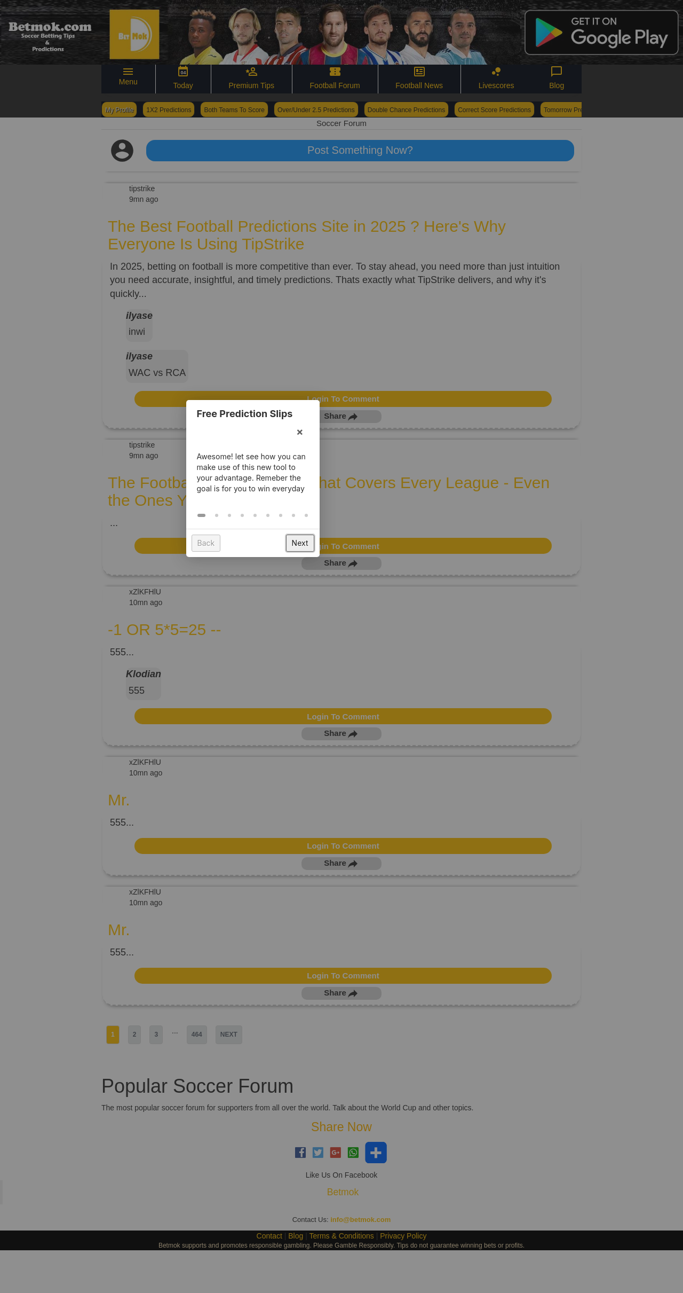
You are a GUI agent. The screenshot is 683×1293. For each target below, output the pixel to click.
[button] (291, 683)
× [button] (388, 599)
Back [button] (295, 711)
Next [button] (388, 711)
